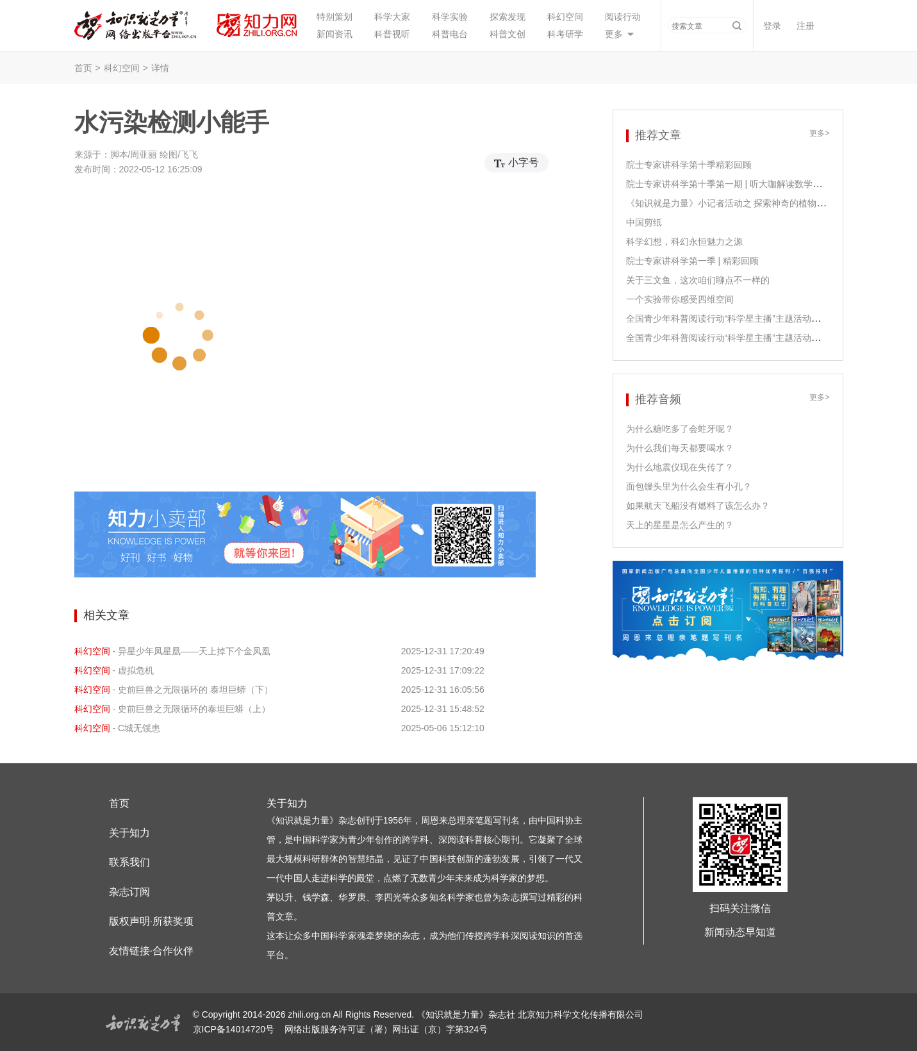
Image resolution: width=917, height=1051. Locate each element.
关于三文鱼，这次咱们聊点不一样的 (698, 280)
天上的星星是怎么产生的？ (680, 525)
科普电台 (450, 34)
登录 (772, 26)
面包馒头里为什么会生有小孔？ (689, 486)
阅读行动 (623, 17)
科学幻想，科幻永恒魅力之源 (684, 241)
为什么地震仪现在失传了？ (680, 467)
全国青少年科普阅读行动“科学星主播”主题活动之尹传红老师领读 (754, 338)
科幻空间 (565, 17)
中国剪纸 (644, 222)
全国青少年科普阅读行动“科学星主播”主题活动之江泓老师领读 (750, 318)
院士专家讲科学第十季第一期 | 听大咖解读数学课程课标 (737, 184)
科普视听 (392, 34)
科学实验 (450, 17)
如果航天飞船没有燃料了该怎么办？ (698, 506)
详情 (160, 68)
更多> (819, 133)
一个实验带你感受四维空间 (680, 299)
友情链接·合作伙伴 (151, 950)
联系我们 (129, 862)
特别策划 (334, 17)
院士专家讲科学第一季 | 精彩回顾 (692, 261)
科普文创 (507, 34)
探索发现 (507, 17)
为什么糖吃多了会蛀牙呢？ (680, 429)
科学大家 (392, 17)
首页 (83, 68)
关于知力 (129, 832)
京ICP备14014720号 (235, 1029)
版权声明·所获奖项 (151, 921)
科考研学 (565, 34)
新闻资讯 (334, 34)
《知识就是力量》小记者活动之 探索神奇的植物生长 (730, 203)
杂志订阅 (129, 891)
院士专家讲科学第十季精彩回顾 (689, 165)
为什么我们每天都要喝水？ (680, 448)
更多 (614, 34)
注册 (805, 26)
